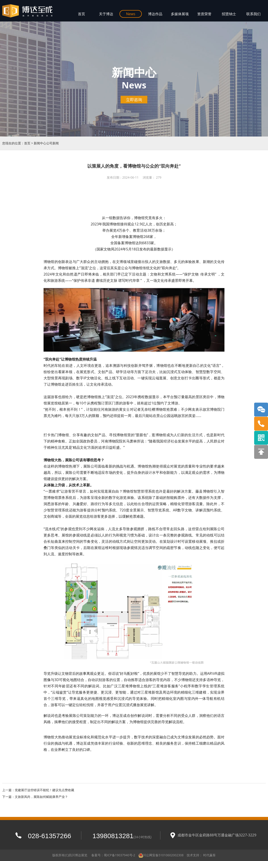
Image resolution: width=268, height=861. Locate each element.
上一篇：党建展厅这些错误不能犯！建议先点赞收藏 (38, 790)
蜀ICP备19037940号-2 (119, 855)
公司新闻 (52, 143)
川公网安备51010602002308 (163, 855)
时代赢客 (209, 855)
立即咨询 (134, 99)
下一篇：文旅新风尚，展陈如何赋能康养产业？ (35, 797)
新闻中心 (40, 143)
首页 (27, 143)
